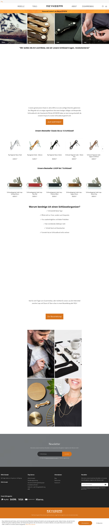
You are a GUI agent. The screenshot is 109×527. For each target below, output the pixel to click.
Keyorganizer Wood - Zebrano (34, 155)
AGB (29, 489)
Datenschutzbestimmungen (51, 458)
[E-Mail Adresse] (49, 454)
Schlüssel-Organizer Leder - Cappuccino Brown (94, 155)
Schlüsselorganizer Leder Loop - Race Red (35, 193)
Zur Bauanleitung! (54, 316)
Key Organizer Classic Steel (15, 155)
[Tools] (35, 6)
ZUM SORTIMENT (54, 122)
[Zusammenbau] (88, 6)
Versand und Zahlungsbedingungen (36, 482)
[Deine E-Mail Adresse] (92, 484)
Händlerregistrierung (33, 480)
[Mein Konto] (103, 7)
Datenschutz (57, 480)
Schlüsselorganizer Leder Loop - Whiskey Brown (15, 193)
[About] (74, 6)
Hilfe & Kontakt (31, 478)
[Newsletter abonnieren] (105, 484)
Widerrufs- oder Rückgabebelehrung (36, 487)
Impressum (57, 482)
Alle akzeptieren (85, 523)
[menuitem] (21, 6)
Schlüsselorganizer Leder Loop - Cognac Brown (74, 193)
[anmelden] (67, 454)
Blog (2, 1)
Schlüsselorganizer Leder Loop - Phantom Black (54, 193)
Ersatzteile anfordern (33, 485)
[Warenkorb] (106, 7)
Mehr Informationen (30, 524)
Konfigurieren (99, 523)
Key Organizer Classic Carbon (54, 155)
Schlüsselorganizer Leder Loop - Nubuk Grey (94, 193)
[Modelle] (21, 6)
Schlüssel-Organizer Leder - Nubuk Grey (74, 155)
